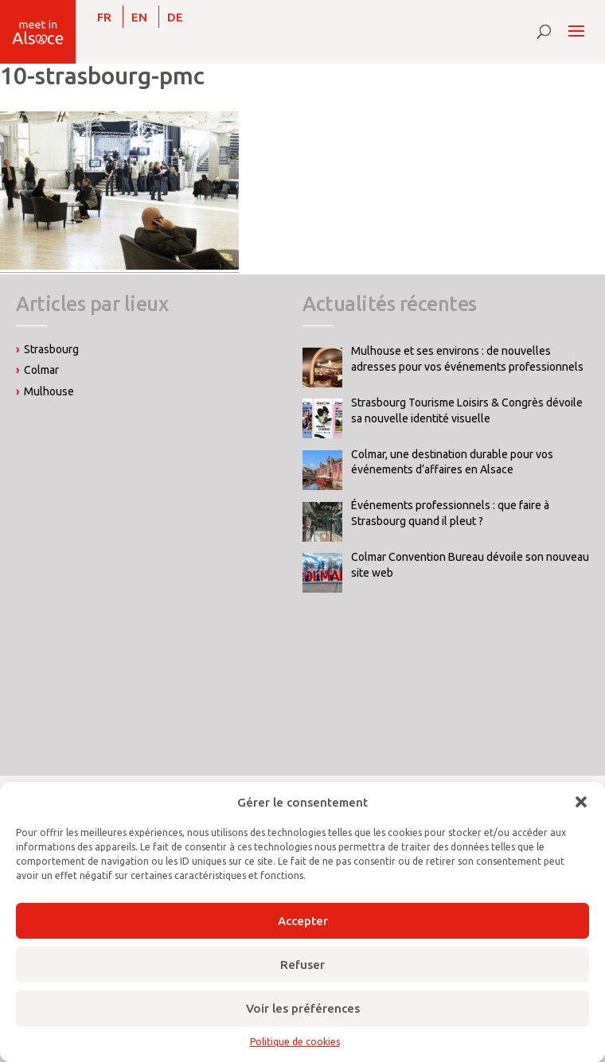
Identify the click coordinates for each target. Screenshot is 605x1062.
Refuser (302, 964)
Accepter (303, 921)
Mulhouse (49, 391)
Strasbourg (51, 349)
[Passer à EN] (139, 17)
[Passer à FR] (104, 17)
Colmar (41, 370)
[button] (581, 802)
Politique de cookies (295, 1042)
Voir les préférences (303, 1008)
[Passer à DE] (175, 17)
